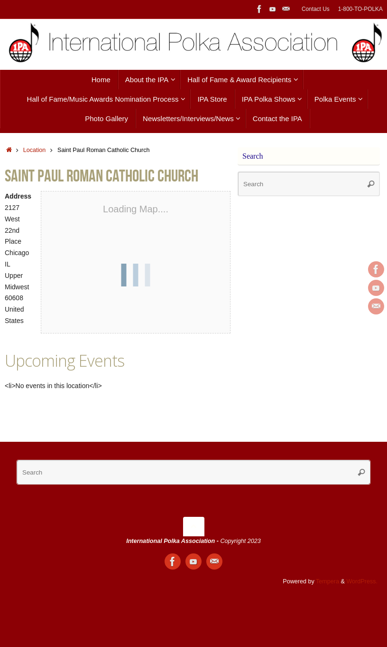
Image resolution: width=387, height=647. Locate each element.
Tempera (327, 581)
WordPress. (362, 581)
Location (34, 150)
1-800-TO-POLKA (360, 9)
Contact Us (316, 9)
